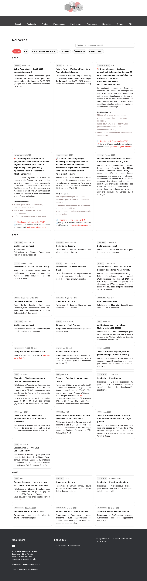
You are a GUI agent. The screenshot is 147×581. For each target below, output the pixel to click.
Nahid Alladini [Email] (33, 569)
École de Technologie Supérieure (68, 546)
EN (130, 24)
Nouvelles (106, 24)
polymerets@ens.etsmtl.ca (121, 147)
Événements (79, 51)
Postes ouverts (96, 51)
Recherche (31, 24)
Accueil (18, 24)
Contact (120, 24)
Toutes (17, 51)
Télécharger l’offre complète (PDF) (114, 141)
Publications (76, 24)
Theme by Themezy (103, 541)
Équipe (45, 24)
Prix (26, 51)
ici (26, 396)
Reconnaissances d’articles (44, 51)
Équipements (59, 24)
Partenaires (92, 24)
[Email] (13, 546)
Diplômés (65, 51)
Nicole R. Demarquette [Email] (31, 564)
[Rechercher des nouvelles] (105, 45)
